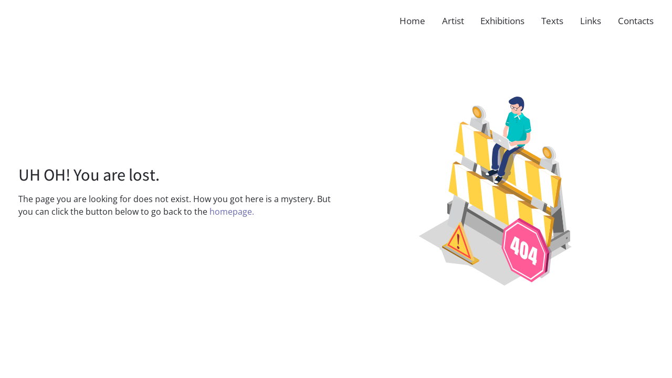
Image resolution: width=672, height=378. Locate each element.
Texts (552, 21)
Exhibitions (502, 21)
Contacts (636, 21)
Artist (453, 21)
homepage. (231, 211)
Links (590, 21)
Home (412, 21)
